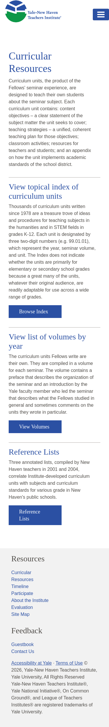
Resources (28, 558)
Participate (22, 593)
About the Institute (30, 600)
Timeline (20, 586)
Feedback (26, 630)
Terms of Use (69, 663)
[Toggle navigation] (101, 14)
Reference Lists (29, 515)
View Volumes (34, 427)
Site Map (20, 614)
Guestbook (22, 644)
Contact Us (22, 651)
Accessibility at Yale (31, 663)
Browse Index (33, 311)
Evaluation (22, 607)
